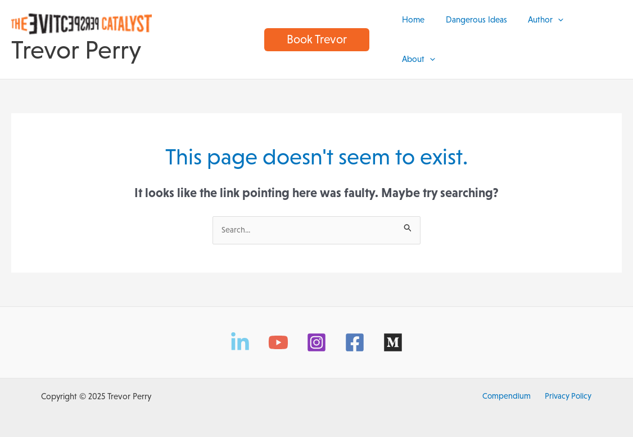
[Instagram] (316, 333)
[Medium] (393, 333)
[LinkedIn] (240, 333)
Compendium (508, 387)
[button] (316, 34)
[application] (558, 34)
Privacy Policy (565, 387)
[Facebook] (355, 333)
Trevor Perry (76, 45)
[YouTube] (278, 333)
